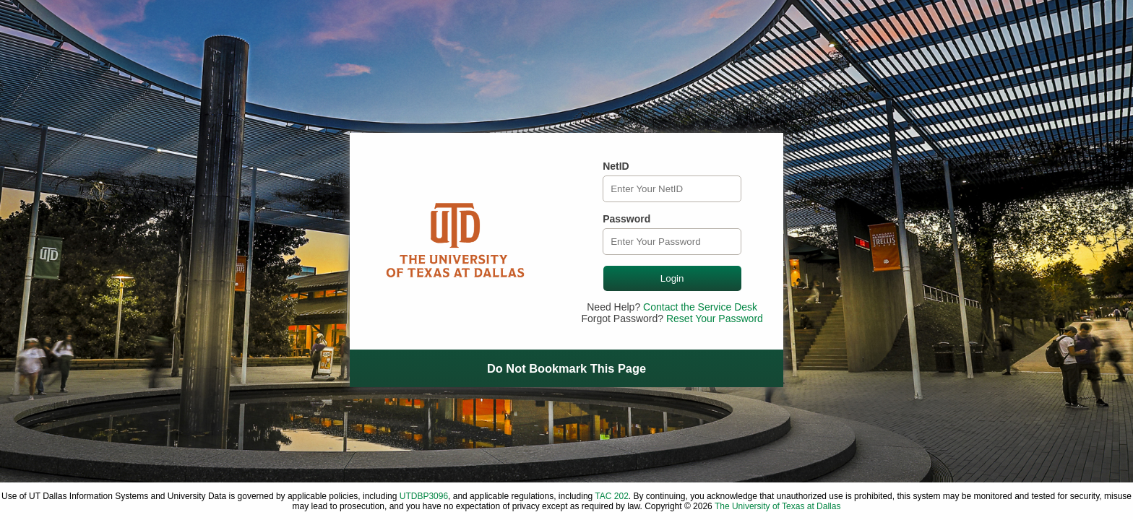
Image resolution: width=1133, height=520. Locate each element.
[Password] (672, 241)
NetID (616, 166)
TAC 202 (611, 496)
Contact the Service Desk (700, 307)
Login (672, 278)
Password (626, 219)
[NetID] (672, 189)
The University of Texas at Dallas (778, 506)
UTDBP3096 (424, 496)
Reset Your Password (714, 318)
